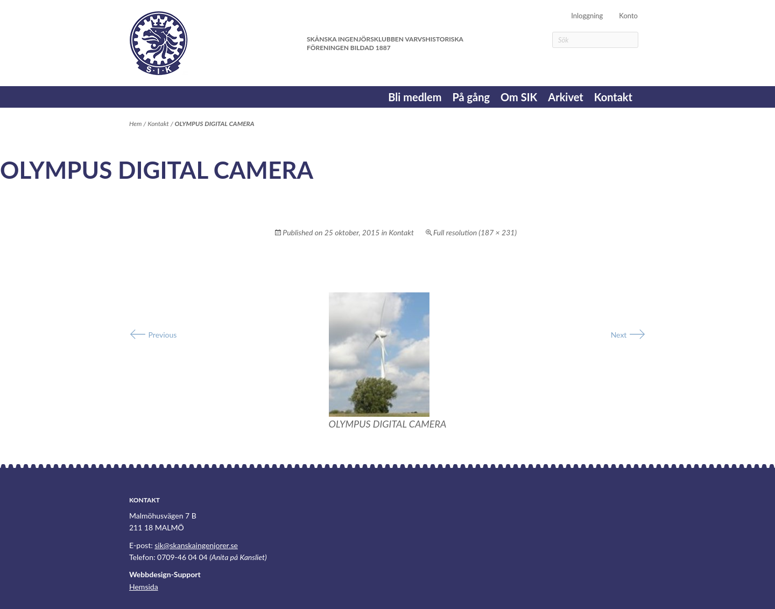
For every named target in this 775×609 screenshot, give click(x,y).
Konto (628, 15)
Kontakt (613, 96)
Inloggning (587, 15)
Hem (135, 124)
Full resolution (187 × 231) (475, 232)
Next (628, 334)
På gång (471, 96)
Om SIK (519, 96)
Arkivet (565, 96)
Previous (153, 334)
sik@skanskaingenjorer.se (196, 545)
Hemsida (143, 586)
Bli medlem (414, 96)
